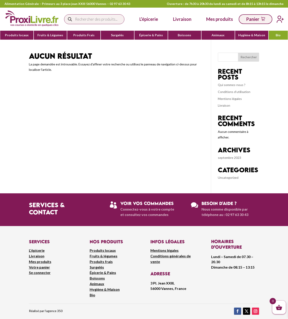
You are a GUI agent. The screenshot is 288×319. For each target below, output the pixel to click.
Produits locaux (17, 35)
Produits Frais (84, 35)
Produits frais (101, 261)
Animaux (218, 35)
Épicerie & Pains (151, 35)
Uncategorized (228, 177)
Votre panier (39, 267)
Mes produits (40, 261)
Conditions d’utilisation (234, 92)
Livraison (224, 105)
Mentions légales (230, 99)
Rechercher (248, 57)
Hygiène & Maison (251, 35)
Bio (278, 35)
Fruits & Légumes (50, 35)
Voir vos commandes (147, 203)
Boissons (184, 35)
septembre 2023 (229, 158)
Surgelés (117, 35)
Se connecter (40, 272)
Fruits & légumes (103, 256)
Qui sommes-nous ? (231, 85)
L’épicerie (148, 19)
